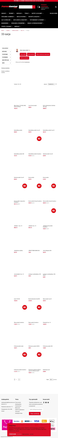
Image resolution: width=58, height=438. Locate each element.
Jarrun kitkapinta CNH (47, 240)
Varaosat (7, 30)
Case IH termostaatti (32, 95)
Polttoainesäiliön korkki (18, 336)
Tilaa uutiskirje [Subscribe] (34, 413)
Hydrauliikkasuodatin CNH (19, 144)
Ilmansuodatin (31, 167)
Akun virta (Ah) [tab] (5, 69)
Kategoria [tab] (4, 61)
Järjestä (45, 74)
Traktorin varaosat (15, 30)
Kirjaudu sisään (53, 13)
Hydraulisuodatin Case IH (48, 144)
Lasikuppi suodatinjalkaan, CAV (34, 264)
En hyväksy (19, 434)
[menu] (24, 20)
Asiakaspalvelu (18, 404)
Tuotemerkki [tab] (5, 67)
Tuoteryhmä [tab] (5, 64)
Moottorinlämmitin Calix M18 (34, 289)
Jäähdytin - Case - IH (18, 216)
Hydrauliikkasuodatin (18, 120)
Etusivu (2, 30)
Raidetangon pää (46, 360)
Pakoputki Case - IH (47, 312)
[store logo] (9, 7)
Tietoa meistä (18, 402)
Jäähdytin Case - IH (32, 216)
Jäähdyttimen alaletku (18, 240)
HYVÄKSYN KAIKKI (12, 434)
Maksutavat (17, 407)
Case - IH (22, 30)
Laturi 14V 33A (17, 289)
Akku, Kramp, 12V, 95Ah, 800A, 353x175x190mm (20, 96)
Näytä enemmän (25, 434)
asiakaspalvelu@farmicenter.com (8, 402)
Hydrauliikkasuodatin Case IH (34, 120)
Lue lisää (31, 434)
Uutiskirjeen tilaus (18, 413)
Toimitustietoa (18, 406)
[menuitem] (4, 13)
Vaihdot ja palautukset (19, 409)
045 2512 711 (4, 404)
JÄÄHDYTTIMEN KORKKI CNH (34, 240)
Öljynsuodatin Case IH (47, 289)
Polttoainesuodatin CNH (47, 336)
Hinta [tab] (3, 72)
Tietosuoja (17, 411)
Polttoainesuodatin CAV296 (33, 336)
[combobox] (27, 7)
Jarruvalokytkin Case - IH (19, 264)
